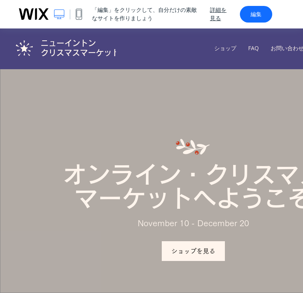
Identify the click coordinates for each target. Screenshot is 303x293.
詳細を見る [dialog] (218, 14)
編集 (256, 14)
